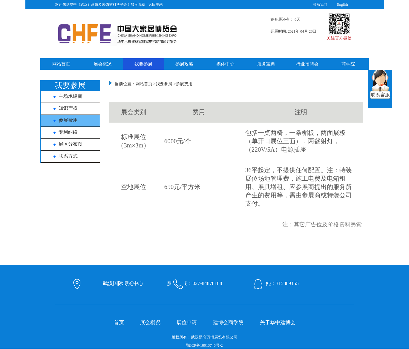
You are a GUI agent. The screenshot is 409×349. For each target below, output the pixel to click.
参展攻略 (184, 64)
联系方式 (62, 156)
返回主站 (155, 4)
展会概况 (102, 64)
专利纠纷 (62, 132)
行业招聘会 (307, 64)
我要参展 (143, 64)
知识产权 (62, 108)
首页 (119, 322)
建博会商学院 (228, 322)
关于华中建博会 (277, 322)
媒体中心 (225, 64)
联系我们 (320, 4)
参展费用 (62, 120)
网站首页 (61, 64)
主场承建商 (64, 96)
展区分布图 (64, 144)
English (342, 4)
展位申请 (187, 322)
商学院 (348, 64)
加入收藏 (138, 4)
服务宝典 (266, 64)
